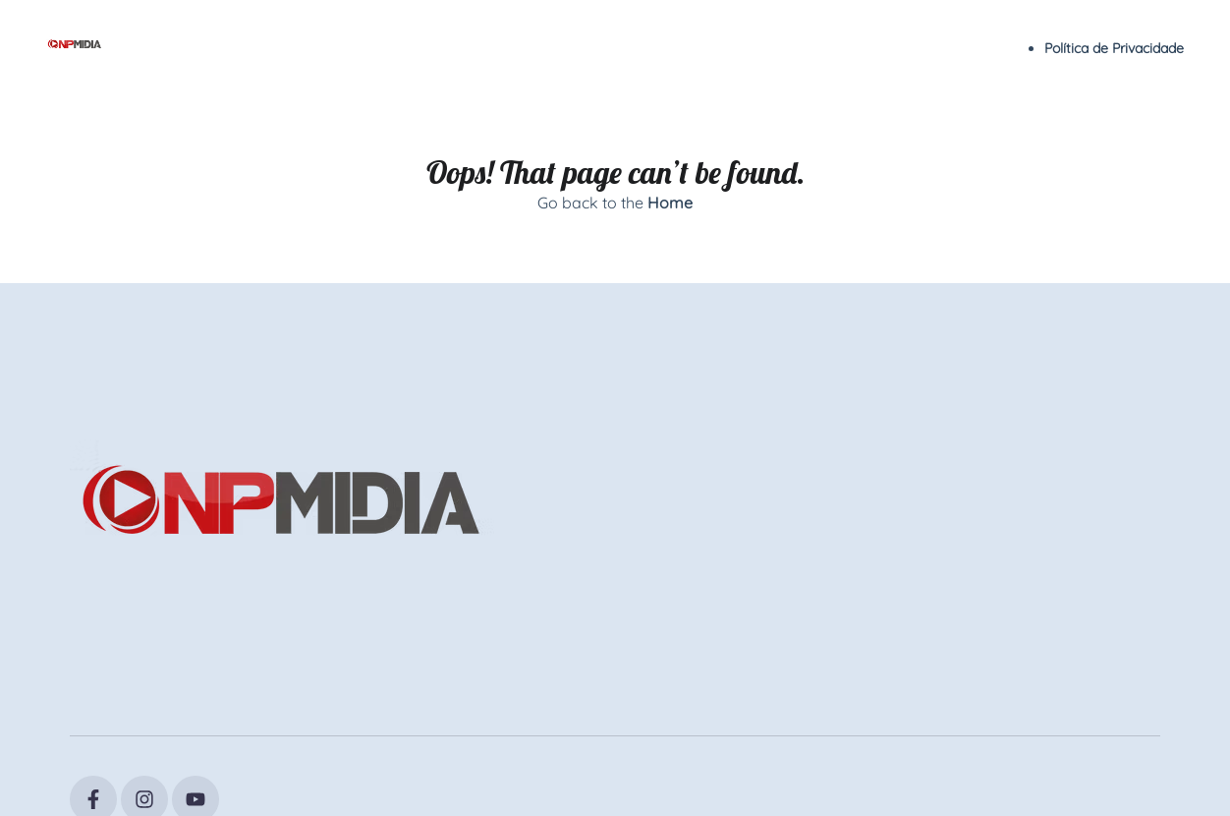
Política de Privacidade (1114, 48)
